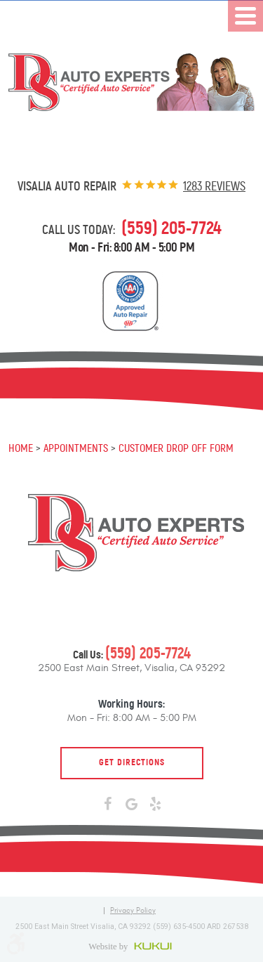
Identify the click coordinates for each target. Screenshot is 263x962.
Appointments (75, 448)
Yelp (155, 804)
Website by (131, 946)
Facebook (108, 804)
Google (132, 804)
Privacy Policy (133, 911)
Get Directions (132, 762)
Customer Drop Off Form (176, 448)
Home (20, 448)
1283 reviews (214, 186)
